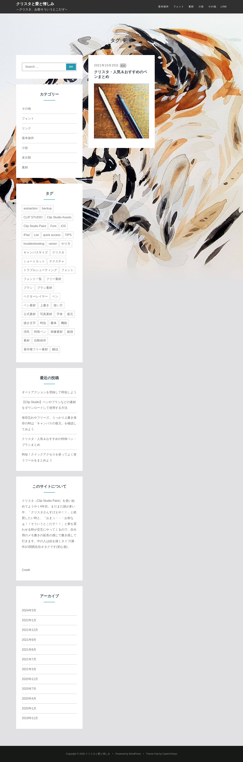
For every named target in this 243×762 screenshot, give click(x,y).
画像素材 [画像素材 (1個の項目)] (56, 331)
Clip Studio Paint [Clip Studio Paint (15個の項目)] (35, 226)
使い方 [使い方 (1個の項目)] (58, 305)
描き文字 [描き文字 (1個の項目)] (30, 323)
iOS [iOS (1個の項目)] (63, 226)
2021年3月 (29, 669)
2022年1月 (29, 620)
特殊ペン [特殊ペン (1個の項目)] (40, 331)
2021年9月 (29, 639)
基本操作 (163, 6)
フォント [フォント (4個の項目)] (67, 270)
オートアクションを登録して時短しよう (49, 392)
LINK (224, 6)
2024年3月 (29, 610)
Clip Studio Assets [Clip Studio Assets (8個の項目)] (59, 217)
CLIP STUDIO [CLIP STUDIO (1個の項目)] (33, 217)
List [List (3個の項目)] (36, 235)
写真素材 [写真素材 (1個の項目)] (46, 314)
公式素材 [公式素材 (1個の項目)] (30, 314)
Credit (26, 570)
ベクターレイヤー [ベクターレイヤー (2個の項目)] (36, 296)
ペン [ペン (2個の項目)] (55, 296)
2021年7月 (29, 659)
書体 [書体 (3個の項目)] (53, 323)
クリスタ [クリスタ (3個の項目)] (58, 252)
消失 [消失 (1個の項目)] (27, 331)
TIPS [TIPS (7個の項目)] (68, 235)
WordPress (135, 753)
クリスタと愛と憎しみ (35, 4)
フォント (178, 6)
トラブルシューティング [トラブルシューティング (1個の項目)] (40, 270)
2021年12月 (30, 629)
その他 (212, 6)
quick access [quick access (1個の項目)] (52, 235)
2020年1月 (29, 708)
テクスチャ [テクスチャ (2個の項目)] (56, 261)
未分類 (26, 157)
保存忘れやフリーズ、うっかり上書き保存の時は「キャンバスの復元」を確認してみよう (49, 423)
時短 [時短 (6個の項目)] (43, 323)
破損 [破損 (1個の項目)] (70, 331)
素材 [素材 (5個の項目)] (27, 340)
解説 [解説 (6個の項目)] (55, 349)
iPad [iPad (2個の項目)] (27, 235)
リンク (26, 128)
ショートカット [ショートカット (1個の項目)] (34, 261)
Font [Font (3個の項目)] (53, 226)
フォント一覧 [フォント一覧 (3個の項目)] (33, 279)
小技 (201, 6)
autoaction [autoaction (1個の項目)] (31, 208)
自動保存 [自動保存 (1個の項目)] (40, 340)
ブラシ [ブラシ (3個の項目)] (28, 287)
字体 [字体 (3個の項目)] (60, 314)
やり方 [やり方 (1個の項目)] (65, 243)
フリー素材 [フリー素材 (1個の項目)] (53, 279)
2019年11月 (30, 718)
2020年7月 (29, 688)
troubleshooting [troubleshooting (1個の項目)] (34, 243)
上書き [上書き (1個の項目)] (44, 305)
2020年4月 (29, 698)
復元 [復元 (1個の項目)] (70, 314)
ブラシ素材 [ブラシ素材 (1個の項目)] (44, 287)
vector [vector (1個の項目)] (53, 243)
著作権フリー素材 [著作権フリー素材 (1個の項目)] (36, 349)
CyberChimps (170, 753)
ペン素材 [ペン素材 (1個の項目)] (30, 305)
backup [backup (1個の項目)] (47, 208)
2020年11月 (30, 679)
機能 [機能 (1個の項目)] (64, 323)
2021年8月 (29, 649)
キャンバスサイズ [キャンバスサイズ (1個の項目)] (36, 252)
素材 (191, 6)
